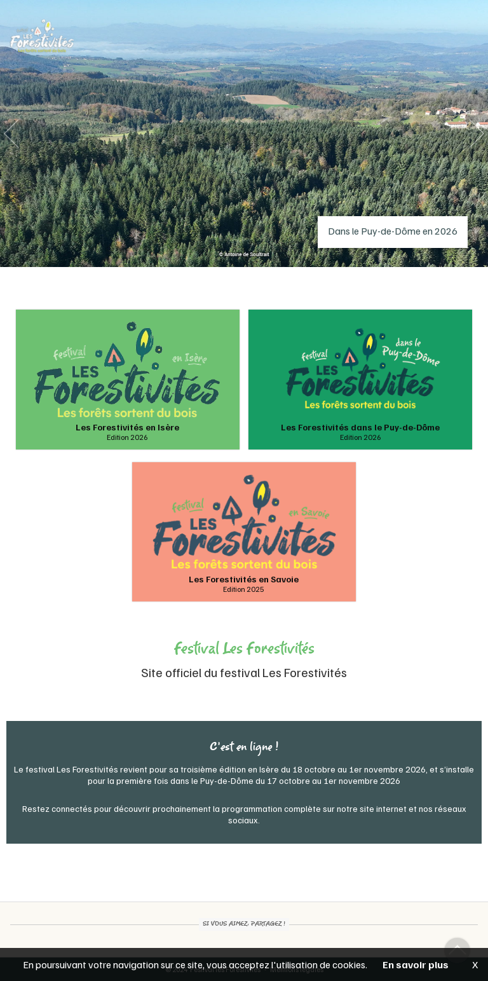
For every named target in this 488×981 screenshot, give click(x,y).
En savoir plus (416, 964)
